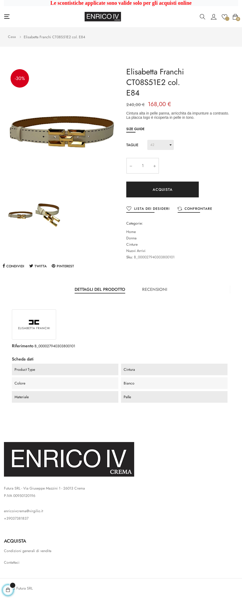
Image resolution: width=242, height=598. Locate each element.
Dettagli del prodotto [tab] (100, 289)
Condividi (15, 266)
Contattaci (12, 562)
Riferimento (22, 346)
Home (131, 231)
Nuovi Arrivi (136, 250)
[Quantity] (143, 165)
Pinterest (65, 266)
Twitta (41, 266)
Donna (131, 238)
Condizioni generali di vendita (27, 550)
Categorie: (134, 223)
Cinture (132, 244)
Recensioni (154, 289)
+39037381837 (16, 518)
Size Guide (135, 128)
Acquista (163, 189)
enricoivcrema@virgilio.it (23, 511)
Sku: (129, 257)
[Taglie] (160, 145)
